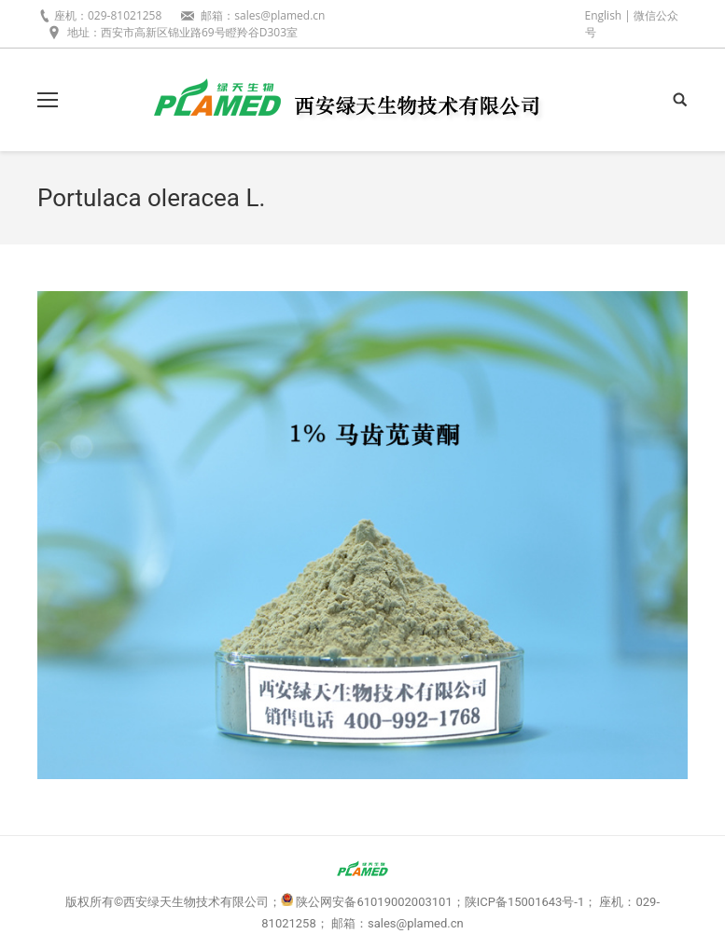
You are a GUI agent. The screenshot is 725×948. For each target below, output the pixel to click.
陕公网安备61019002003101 (374, 902)
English (603, 15)
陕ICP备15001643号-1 (525, 902)
